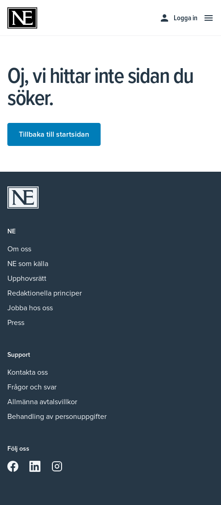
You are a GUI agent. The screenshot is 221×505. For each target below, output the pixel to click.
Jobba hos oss (30, 307)
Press (15, 322)
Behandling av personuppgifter (57, 416)
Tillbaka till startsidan (54, 134)
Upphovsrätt (26, 278)
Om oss (19, 249)
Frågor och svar (32, 387)
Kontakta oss (27, 372)
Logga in (178, 17)
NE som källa (27, 263)
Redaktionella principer (44, 293)
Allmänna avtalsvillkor (42, 401)
